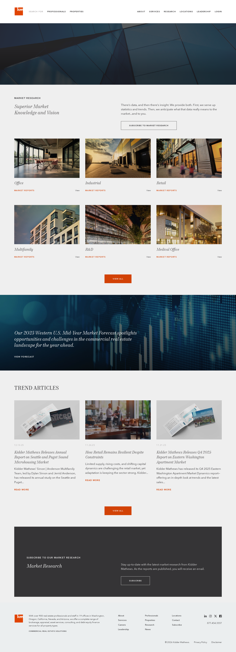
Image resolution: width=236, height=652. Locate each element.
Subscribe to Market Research (148, 125)
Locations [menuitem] (176, 616)
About (141, 11)
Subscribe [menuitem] (177, 625)
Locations (186, 11)
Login (218, 11)
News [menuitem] (148, 629)
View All (118, 279)
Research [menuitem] (149, 625)
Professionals (56, 11)
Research (170, 11)
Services (154, 11)
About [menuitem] (121, 616)
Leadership (204, 11)
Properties (77, 11)
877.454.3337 (214, 623)
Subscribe (135, 581)
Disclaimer (216, 642)
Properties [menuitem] (150, 620)
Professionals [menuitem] (151, 616)
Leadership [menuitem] (123, 629)
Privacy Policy (200, 642)
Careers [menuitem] (122, 625)
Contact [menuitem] (176, 620)
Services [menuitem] (122, 620)
